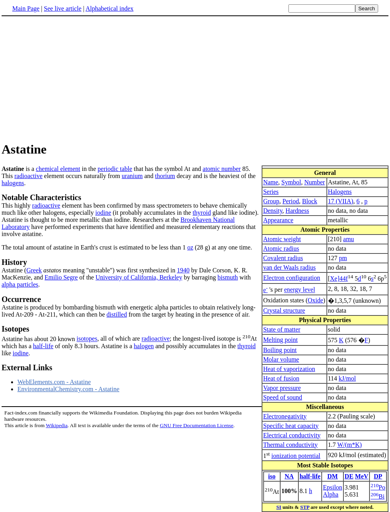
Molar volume (281, 359)
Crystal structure (284, 310)
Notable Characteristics (41, 197)
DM (332, 476)
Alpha (330, 494)
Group (271, 201)
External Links (27, 367)
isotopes (87, 339)
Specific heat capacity (290, 425)
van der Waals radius (289, 267)
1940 (183, 270)
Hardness (297, 210)
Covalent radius (283, 258)
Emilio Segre (61, 277)
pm (343, 258)
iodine (103, 212)
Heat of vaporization (289, 369)
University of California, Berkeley (139, 277)
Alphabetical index (109, 8)
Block (309, 201)
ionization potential (295, 455)
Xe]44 (338, 278)
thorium (165, 176)
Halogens (340, 191)
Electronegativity (285, 416)
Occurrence (21, 299)
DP (378, 476)
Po (378, 487)
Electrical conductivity (291, 435)
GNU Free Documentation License (196, 425)
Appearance (278, 220)
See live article (62, 8)
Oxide (315, 300)
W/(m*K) (349, 444)
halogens (13, 183)
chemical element (58, 168)
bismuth (228, 277)
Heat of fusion (281, 378)
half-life (310, 476)
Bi (377, 496)
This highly (17, 205)
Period (291, 201)
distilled (117, 314)
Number (314, 182)
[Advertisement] (68, 78)
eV (364, 476)
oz (190, 247)
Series (271, 191)
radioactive (28, 176)
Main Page (26, 8)
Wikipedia (57, 425)
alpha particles (20, 284)
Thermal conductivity (290, 444)
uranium (132, 176)
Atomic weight (282, 239)
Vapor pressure (282, 387)
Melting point (280, 339)
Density (273, 210)
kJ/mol (347, 378)
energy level (299, 290)
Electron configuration (291, 277)
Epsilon (332, 487)
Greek (34, 270)
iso (272, 476)
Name (270, 182)
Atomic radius (281, 248)
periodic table (115, 168)
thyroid (201, 212)
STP (304, 507)
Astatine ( (14, 270)
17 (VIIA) (340, 201)
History (14, 262)
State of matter (281, 329)
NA (289, 476)
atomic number (222, 168)
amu (348, 239)
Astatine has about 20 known (195, 333)
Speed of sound (282, 397)
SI (278, 507)
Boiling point (280, 350)
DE (349, 476)
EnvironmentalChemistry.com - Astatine (68, 389)
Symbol (291, 182)
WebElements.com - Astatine (54, 382)
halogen (144, 346)
